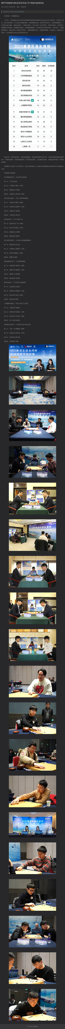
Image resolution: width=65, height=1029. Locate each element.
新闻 (18, 7)
